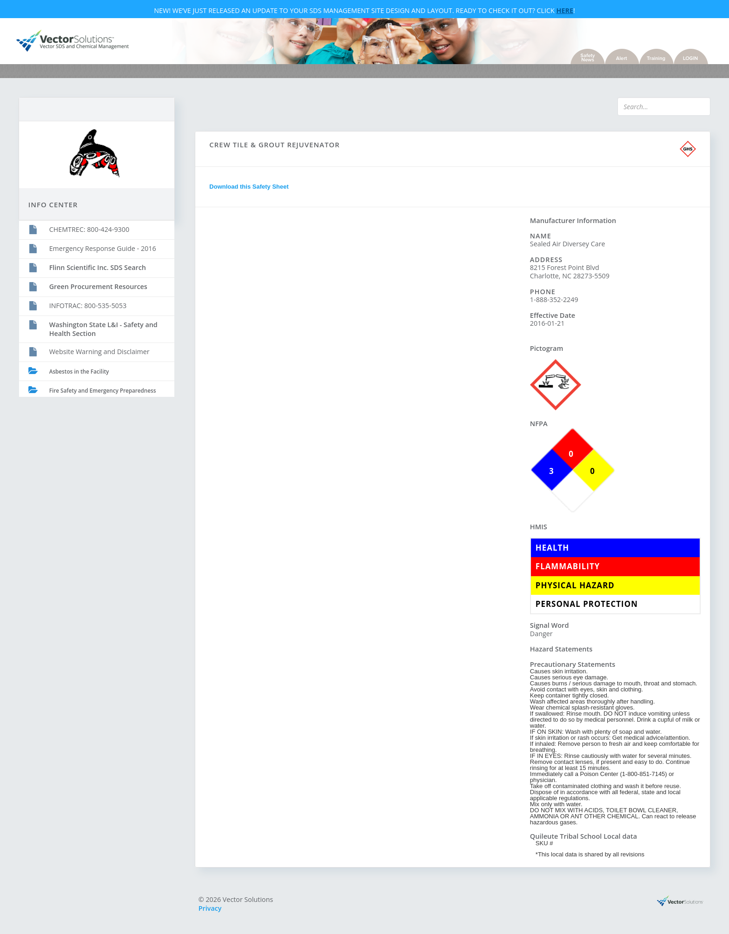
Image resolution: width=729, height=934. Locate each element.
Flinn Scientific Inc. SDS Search (100, 267)
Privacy (211, 908)
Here (565, 11)
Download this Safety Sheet (250, 187)
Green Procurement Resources (101, 286)
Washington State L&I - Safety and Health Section (106, 328)
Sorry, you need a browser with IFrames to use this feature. (363, 383)
